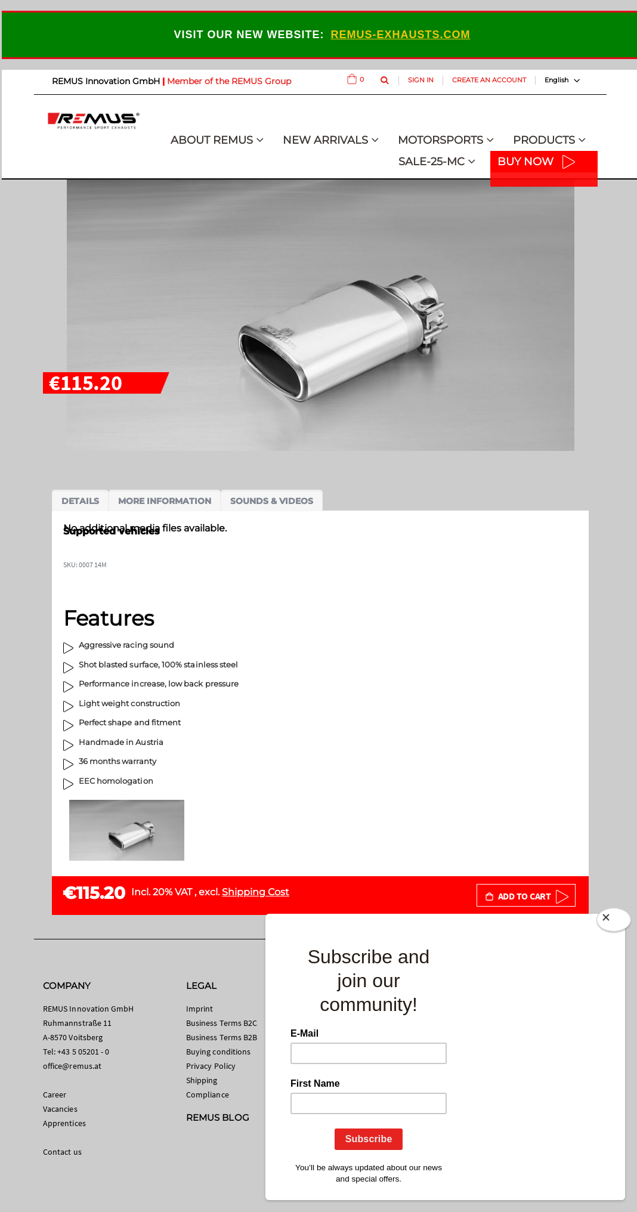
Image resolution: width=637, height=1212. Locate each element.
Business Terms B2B (221, 1037)
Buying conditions (218, 1051)
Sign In (421, 80)
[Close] (613, 922)
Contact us (62, 1151)
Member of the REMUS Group (229, 81)
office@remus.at (72, 1065)
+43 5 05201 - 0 (83, 1051)
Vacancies (60, 1108)
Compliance (207, 1094)
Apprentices (64, 1123)
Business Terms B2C (221, 1023)
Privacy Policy (211, 1065)
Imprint (199, 1008)
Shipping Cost (255, 892)
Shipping (202, 1080)
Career (54, 1094)
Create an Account (489, 80)
